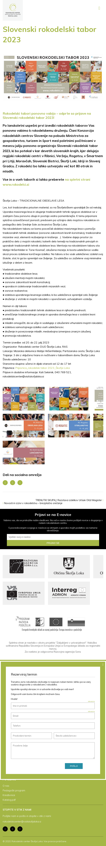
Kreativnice (9, 795)
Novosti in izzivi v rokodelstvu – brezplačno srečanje (32, 503)
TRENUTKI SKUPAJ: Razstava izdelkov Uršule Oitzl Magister (69, 500)
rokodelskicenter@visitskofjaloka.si (22, 821)
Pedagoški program (14, 790)
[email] (53, 537)
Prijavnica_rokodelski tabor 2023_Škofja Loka (42, 368)
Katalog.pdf (9, 799)
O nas (6, 785)
